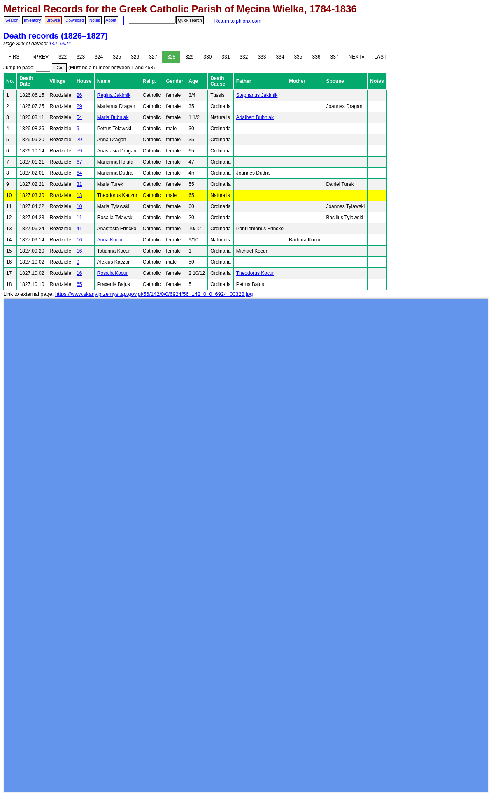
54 (79, 117)
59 (79, 151)
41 (79, 229)
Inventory (32, 20)
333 (262, 57)
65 (79, 284)
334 (280, 57)
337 (334, 57)
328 (171, 57)
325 (117, 57)
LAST (380, 57)
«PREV (41, 57)
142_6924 (60, 44)
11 (79, 217)
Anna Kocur (110, 240)
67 (79, 162)
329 (189, 57)
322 (62, 57)
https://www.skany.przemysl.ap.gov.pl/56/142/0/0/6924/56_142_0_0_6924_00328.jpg (154, 294)
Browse (53, 20)
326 (135, 57)
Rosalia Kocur (112, 273)
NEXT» (357, 57)
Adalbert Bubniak (255, 117)
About (111, 20)
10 (79, 206)
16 (79, 240)
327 (153, 57)
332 (244, 57)
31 (79, 184)
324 (99, 57)
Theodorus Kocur (255, 273)
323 (81, 57)
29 (79, 106)
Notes (94, 20)
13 (79, 195)
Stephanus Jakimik (257, 95)
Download (74, 20)
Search (12, 20)
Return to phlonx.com (237, 21)
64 (79, 173)
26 (79, 95)
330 (207, 57)
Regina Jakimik (113, 95)
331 (225, 57)
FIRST (15, 57)
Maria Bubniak (113, 117)
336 (316, 57)
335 (298, 57)
